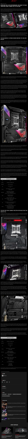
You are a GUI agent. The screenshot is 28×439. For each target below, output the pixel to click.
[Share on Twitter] (4, 382)
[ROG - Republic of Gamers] (14, 0)
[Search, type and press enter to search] (25, 1)
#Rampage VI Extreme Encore (17, 394)
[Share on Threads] (9, 382)
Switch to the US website (18, 220)
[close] (24, 217)
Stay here (10, 220)
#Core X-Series (4, 394)
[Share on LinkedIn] (7, 382)
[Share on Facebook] (2, 382)
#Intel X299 (9, 394)
